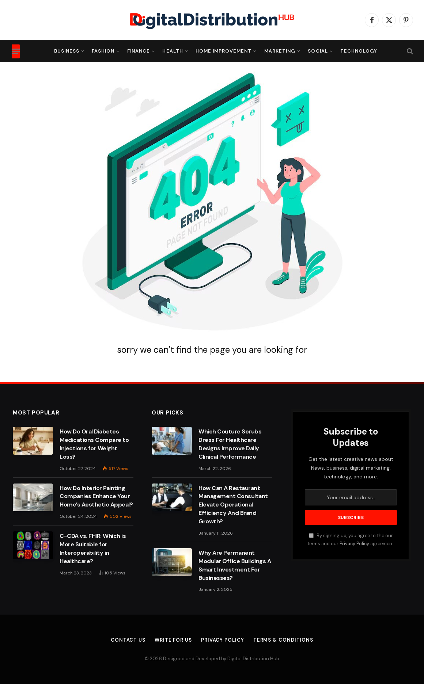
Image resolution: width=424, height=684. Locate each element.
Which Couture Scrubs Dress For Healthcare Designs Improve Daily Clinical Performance (229, 444)
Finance (138, 51)
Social (318, 51)
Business (66, 51)
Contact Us (128, 640)
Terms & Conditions (283, 640)
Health (172, 51)
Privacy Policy (354, 544)
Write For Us (173, 640)
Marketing (279, 51)
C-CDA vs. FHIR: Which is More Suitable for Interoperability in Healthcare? (93, 548)
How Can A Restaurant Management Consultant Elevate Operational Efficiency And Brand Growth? (233, 505)
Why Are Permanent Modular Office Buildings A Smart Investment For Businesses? (234, 565)
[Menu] (16, 51)
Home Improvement (223, 51)
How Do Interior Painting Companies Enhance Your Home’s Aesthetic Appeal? (96, 496)
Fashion (103, 51)
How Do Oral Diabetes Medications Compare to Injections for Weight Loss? (94, 444)
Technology (358, 51)
